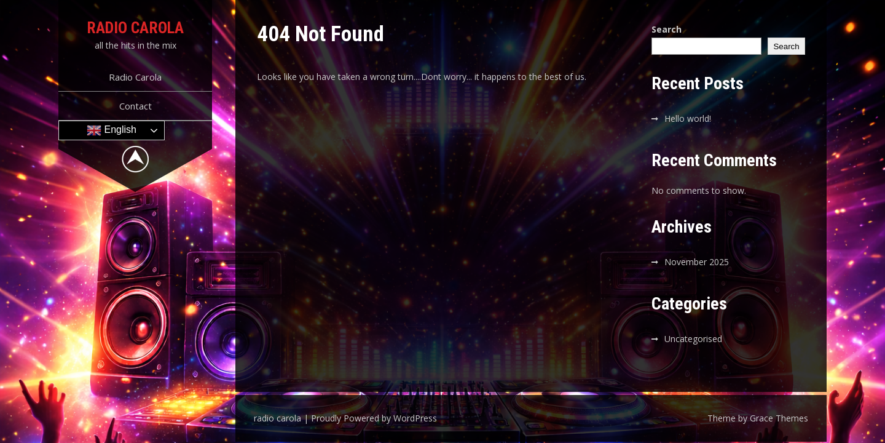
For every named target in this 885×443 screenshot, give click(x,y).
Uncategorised (693, 339)
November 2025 (696, 262)
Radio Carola (135, 77)
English (111, 130)
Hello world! (687, 118)
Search (666, 29)
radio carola (135, 27)
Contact (135, 106)
